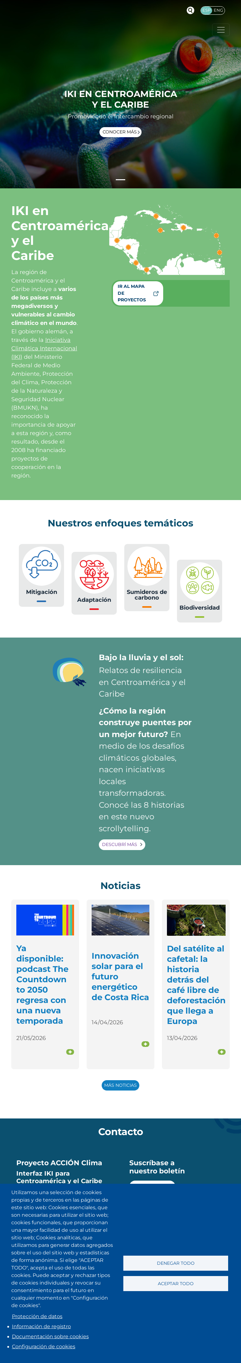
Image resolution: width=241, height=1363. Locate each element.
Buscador (190, 10)
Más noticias (120, 1085)
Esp (206, 10)
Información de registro (41, 1326)
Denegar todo (176, 1263)
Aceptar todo (176, 1283)
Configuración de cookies (43, 1347)
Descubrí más (119, 844)
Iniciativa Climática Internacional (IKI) (44, 348)
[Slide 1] (120, 179)
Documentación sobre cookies (50, 1336)
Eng (218, 10)
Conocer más (120, 132)
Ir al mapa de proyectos (132, 293)
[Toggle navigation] (221, 30)
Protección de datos (37, 1316)
